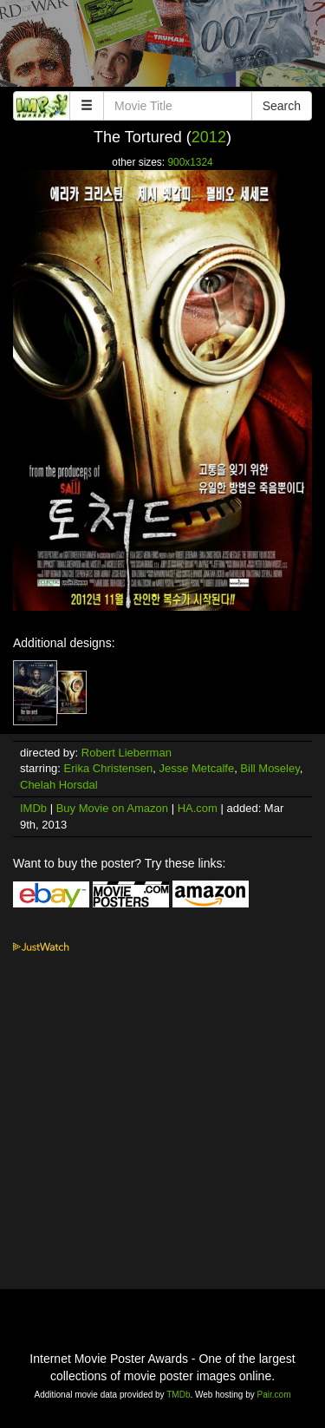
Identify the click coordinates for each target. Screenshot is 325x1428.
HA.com (198, 808)
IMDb (33, 808)
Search (282, 106)
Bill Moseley (269, 768)
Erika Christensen (108, 768)
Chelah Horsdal (59, 784)
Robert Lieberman (126, 752)
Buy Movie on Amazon (112, 808)
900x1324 (189, 162)
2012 (209, 137)
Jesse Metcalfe (196, 768)
